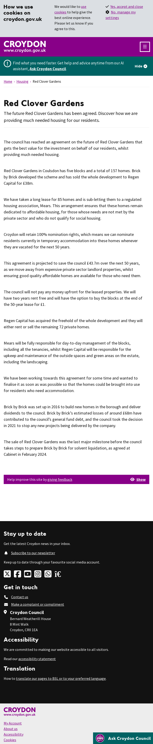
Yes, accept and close (126, 6)
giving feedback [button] (59, 479)
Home (8, 81)
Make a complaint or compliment (37, 604)
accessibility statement (37, 658)
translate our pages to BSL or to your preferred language (61, 678)
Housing (22, 81)
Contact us (19, 597)
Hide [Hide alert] (138, 66)
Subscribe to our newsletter (33, 553)
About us (11, 728)
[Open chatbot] (123, 738)
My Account (13, 723)
